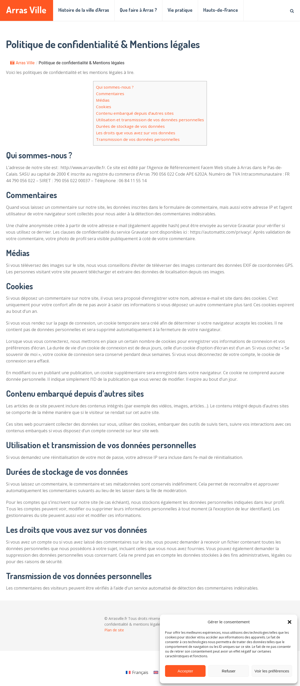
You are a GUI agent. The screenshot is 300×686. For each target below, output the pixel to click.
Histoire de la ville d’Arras (83, 10)
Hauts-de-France (220, 10)
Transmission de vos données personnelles (138, 139)
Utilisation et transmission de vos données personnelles (150, 119)
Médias (103, 100)
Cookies (103, 106)
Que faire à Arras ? (138, 10)
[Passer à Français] (137, 672)
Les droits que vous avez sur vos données (135, 132)
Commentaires (110, 93)
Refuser (229, 671)
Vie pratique (180, 10)
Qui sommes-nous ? (115, 87)
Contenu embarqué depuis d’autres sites (135, 113)
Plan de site (114, 629)
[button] (289, 622)
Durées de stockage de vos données (130, 126)
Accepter (185, 671)
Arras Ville (26, 9)
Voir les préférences (271, 671)
